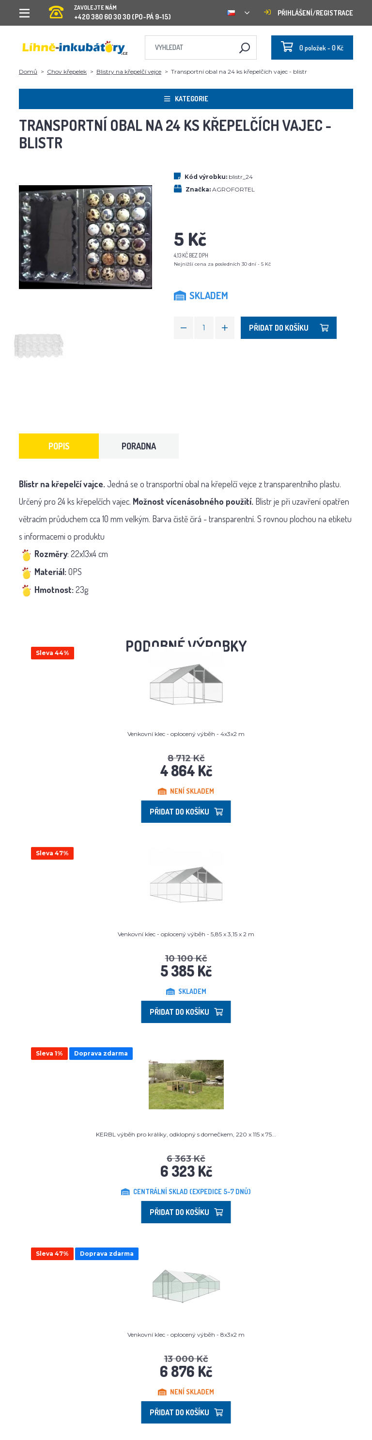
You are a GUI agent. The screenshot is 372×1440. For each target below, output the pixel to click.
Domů (28, 71)
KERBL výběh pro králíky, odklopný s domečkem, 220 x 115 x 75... (186, 1134)
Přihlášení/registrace (308, 13)
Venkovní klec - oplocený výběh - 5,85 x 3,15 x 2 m (186, 934)
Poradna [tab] (139, 446)
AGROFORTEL (233, 189)
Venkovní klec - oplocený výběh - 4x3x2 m (186, 733)
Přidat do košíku (288, 328)
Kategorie (186, 99)
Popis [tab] (59, 446)
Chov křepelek (67, 71)
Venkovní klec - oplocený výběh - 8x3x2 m (186, 1334)
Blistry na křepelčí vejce (128, 71)
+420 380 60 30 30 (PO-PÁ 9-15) (110, 9)
